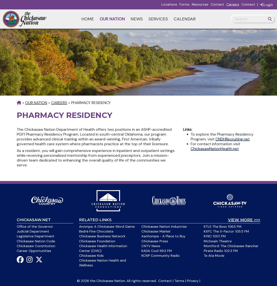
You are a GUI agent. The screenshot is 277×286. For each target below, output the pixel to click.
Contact (217, 4)
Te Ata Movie (214, 255)
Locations (169, 4)
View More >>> (244, 220)
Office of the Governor (35, 226)
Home (87, 19)
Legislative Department (35, 236)
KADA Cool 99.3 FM (156, 250)
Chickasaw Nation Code (36, 241)
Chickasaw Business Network (102, 236)
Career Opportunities (34, 250)
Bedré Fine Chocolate (96, 231)
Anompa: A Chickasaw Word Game (107, 226)
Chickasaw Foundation (97, 241)
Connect (248, 4)
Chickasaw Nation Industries (164, 226)
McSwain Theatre (218, 241)
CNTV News (150, 246)
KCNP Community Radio (160, 255)
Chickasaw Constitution (36, 246)
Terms (179, 280)
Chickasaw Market (156, 231)
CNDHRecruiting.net (232, 139)
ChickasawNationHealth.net (215, 148)
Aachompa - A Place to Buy (163, 236)
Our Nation (112, 19)
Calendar (185, 19)
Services (158, 19)
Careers (232, 4)
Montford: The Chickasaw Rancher (231, 246)
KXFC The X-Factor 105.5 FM (226, 231)
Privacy (193, 280)
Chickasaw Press (154, 241)
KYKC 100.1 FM (215, 236)
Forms (184, 4)
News (137, 19)
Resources (200, 4)
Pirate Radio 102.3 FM (221, 250)
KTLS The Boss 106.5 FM (222, 226)
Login (266, 4)
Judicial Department (33, 231)
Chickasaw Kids (91, 255)
